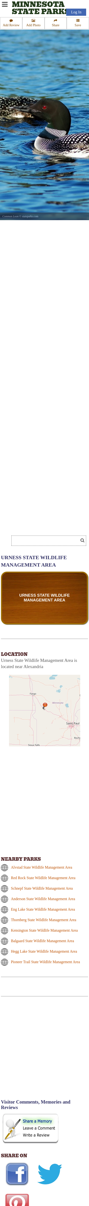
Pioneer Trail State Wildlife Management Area (45, 962)
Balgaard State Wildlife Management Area (42, 941)
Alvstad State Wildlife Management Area (41, 867)
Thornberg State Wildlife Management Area (43, 920)
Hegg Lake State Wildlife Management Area (44, 951)
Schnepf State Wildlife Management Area (42, 888)
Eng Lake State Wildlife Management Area (43, 909)
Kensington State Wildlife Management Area (44, 930)
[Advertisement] (44, 1050)
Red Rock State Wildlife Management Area (43, 878)
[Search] (47, 540)
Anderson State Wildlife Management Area (43, 899)
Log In (76, 12)
